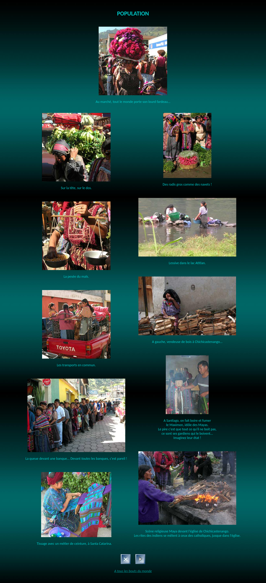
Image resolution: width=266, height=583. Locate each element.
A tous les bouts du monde (133, 571)
